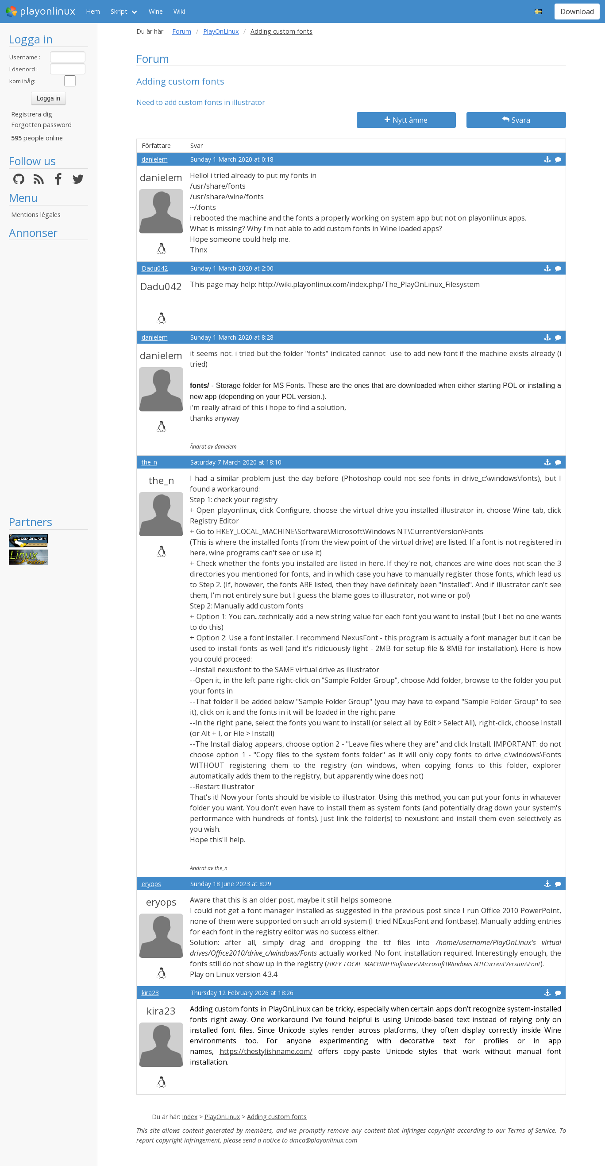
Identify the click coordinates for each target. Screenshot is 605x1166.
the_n (149, 462)
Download (577, 11)
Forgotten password (41, 124)
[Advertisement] (48, 377)
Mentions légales (36, 214)
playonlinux (40, 11)
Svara (516, 120)
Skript (119, 11)
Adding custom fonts (277, 1116)
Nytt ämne (406, 120)
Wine (156, 11)
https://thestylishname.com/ (266, 1051)
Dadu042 (155, 268)
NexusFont (360, 638)
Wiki (179, 11)
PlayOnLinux (221, 31)
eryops (151, 883)
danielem (155, 159)
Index (189, 1116)
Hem (93, 11)
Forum (181, 31)
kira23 (150, 992)
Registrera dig (31, 114)
